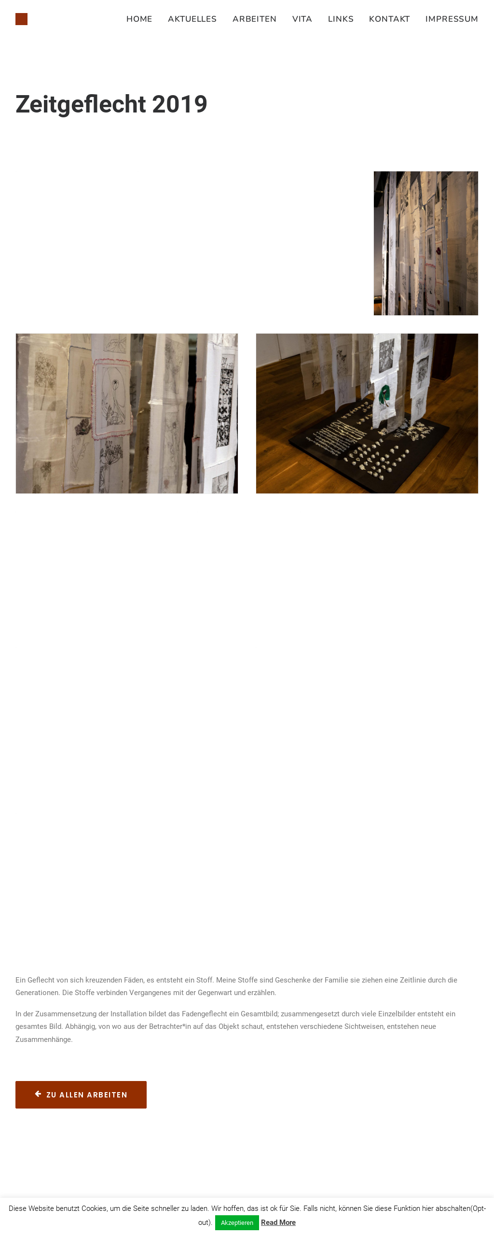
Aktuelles (192, 19)
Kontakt (389, 19)
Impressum (452, 19)
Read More (278, 1222)
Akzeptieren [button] (237, 1222)
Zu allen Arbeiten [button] (81, 1095)
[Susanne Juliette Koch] (21, 19)
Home (139, 19)
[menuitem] (142, 19)
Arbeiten (255, 19)
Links (341, 19)
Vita (302, 19)
